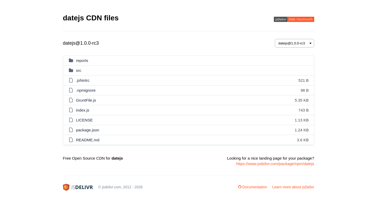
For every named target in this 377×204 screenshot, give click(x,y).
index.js (82, 110)
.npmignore (86, 90)
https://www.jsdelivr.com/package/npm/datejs (275, 163)
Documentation (252, 187)
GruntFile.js (86, 100)
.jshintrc (83, 80)
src (78, 70)
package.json (87, 130)
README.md (87, 140)
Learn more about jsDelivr (293, 187)
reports (82, 60)
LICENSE (84, 120)
